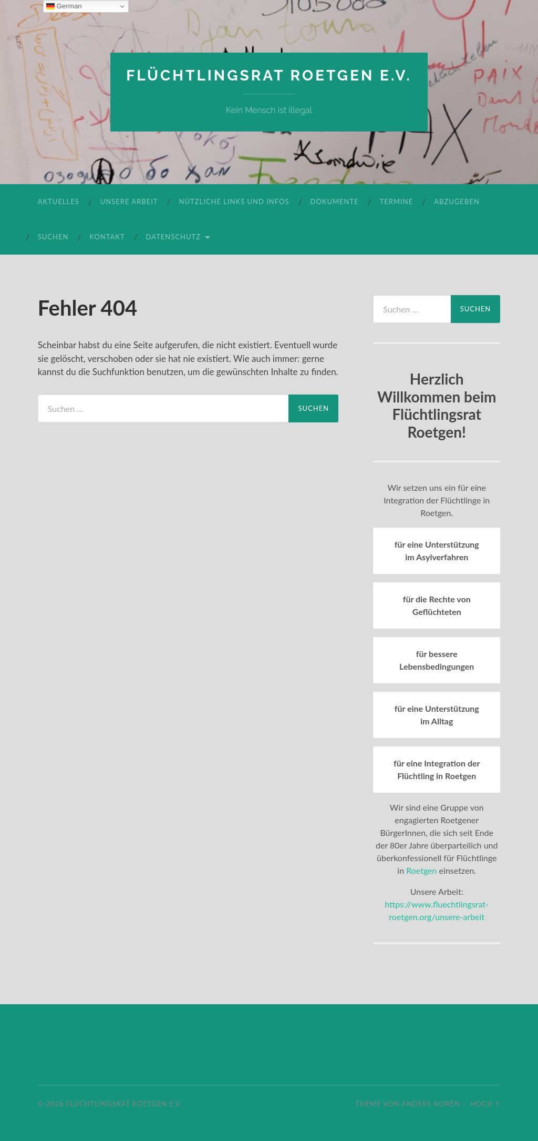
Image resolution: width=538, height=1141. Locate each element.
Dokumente (335, 201)
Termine (396, 201)
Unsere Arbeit (129, 201)
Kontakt (107, 237)
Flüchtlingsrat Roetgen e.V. (269, 75)
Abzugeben (456, 201)
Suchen (53, 237)
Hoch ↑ (485, 1103)
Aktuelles (58, 201)
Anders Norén (430, 1103)
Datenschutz (173, 237)
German (64, 6)
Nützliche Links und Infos (234, 201)
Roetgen (421, 870)
